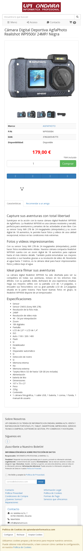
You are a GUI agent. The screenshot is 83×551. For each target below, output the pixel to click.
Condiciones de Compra (16, 496)
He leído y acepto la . (26, 475)
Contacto (53, 22)
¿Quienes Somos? (13, 499)
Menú (12, 22)
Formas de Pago (52, 496)
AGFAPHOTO (49, 126)
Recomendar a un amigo (38, 203)
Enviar (40, 481)
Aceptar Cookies (35, 534)
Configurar (8, 534)
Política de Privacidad (34, 468)
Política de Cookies (22, 547)
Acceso (31, 22)
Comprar (68, 163)
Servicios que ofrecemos (55, 499)
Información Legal (52, 490)
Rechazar (21, 534)
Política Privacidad (13, 493)
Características (14, 203)
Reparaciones (11, 502)
